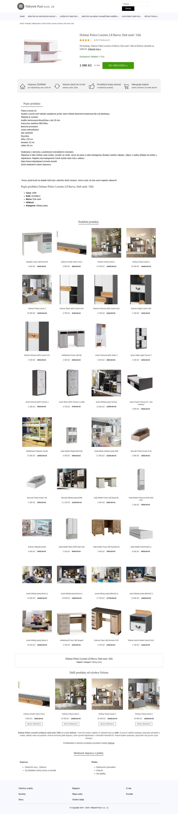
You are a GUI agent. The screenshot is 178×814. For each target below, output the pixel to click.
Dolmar (140, 46)
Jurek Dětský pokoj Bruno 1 (72, 594)
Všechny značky (26, 788)
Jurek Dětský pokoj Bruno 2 (37, 594)
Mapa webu (77, 794)
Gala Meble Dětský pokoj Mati (106, 451)
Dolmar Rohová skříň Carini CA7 (37, 355)
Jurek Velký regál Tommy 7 (141, 355)
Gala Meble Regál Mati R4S (72, 451)
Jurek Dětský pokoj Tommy (106, 402)
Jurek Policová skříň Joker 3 (106, 355)
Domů (22, 16)
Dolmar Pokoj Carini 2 (141, 262)
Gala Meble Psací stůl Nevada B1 (106, 547)
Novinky (22, 794)
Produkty (28, 23)
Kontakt (129, 794)
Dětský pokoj (151, 16)
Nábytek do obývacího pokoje (41, 16)
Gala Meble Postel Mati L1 (141, 547)
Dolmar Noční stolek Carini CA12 (141, 640)
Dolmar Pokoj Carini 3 (37, 308)
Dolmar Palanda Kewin (37, 547)
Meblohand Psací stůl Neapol (71, 640)
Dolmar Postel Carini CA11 (71, 262)
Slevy (21, 800)
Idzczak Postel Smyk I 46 (37, 498)
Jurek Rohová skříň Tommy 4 (36, 402)
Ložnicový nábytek (68, 16)
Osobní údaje (78, 800)
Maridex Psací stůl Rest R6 (37, 262)
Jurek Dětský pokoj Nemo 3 (37, 640)
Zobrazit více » (94, 49)
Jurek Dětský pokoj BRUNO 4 (106, 594)
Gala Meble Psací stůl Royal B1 (106, 498)
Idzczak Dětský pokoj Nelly (71, 498)
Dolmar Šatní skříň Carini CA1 (72, 308)
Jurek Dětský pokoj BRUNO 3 (141, 594)
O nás (128, 788)
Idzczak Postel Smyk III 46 (141, 451)
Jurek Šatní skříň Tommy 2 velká (72, 402)
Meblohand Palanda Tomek (37, 451)
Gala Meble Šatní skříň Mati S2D (72, 547)
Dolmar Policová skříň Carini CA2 (106, 308)
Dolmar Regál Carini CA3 (141, 308)
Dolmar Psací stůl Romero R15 (106, 640)
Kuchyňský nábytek (131, 16)
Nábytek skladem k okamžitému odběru (99, 16)
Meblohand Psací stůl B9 (71, 355)
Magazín (76, 788)
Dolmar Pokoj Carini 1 (106, 262)
